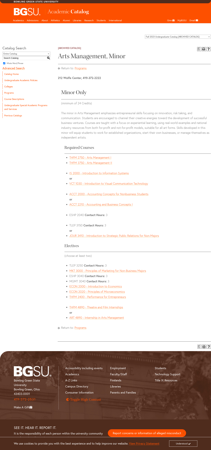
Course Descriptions (14, 99)
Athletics (55, 20)
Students (101, 20)
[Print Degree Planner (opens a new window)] (199, 49)
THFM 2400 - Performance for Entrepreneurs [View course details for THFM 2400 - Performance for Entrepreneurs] (97, 297)
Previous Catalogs (13, 115)
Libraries (77, 20)
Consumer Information (79, 392)
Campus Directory (76, 386)
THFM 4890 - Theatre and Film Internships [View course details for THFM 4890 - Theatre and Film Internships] (96, 307)
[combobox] (178, 37)
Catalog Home (11, 74)
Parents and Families (123, 392)
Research (89, 20)
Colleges (8, 86)
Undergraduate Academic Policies (20, 80)
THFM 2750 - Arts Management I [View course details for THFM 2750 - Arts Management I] (90, 157)
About (45, 20)
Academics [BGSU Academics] (72, 374)
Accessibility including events (84, 368)
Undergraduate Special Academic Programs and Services (25, 107)
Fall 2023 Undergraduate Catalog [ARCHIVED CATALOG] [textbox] (172, 36)
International (115, 20)
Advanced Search (13, 68)
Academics (18, 20)
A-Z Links (71, 380)
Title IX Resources (166, 380)
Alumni (66, 20)
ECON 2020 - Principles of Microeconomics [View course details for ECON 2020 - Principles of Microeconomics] (97, 292)
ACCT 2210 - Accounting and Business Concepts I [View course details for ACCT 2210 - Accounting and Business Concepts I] (101, 204)
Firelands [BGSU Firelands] (115, 380)
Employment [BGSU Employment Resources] (118, 368)
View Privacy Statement (144, 443)
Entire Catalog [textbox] (10, 53)
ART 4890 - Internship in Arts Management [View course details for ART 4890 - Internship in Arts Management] (96, 318)
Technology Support (167, 374)
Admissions (33, 20)
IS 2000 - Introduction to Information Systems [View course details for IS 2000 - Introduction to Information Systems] (99, 173)
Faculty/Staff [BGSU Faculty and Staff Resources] (118, 374)
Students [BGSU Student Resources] (160, 368)
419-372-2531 (25, 399)
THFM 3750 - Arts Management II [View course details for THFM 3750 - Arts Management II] (90, 163)
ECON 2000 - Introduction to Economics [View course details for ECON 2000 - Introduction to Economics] (95, 286)
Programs (9, 92)
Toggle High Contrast (83, 399)
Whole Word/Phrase (15, 63)
